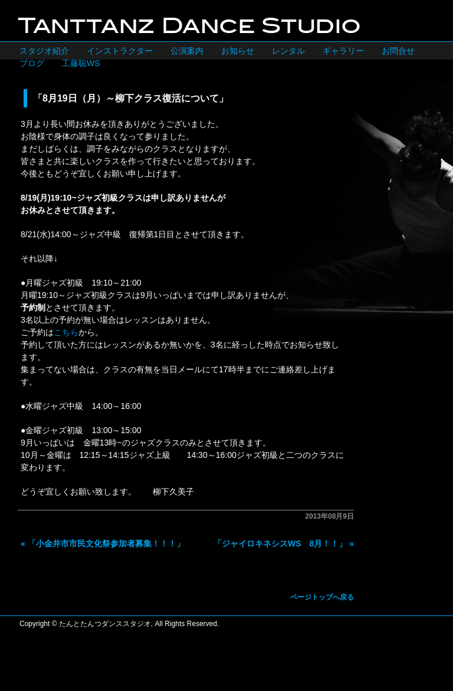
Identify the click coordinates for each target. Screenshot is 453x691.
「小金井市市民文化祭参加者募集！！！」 (106, 543)
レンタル (288, 50)
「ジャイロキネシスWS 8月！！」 (280, 543)
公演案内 (186, 50)
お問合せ (398, 50)
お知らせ (237, 50)
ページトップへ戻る (322, 597)
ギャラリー (343, 50)
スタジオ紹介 (44, 50)
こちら (66, 332)
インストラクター (120, 50)
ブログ (31, 63)
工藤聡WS (81, 63)
